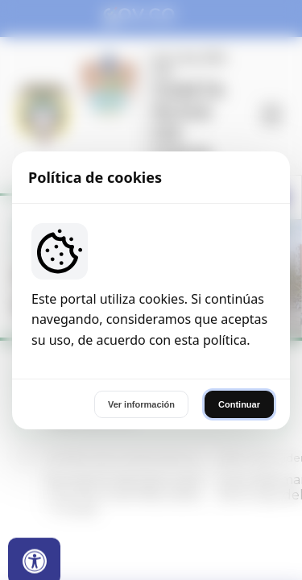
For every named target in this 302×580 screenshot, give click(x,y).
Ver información (141, 404)
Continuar (239, 404)
